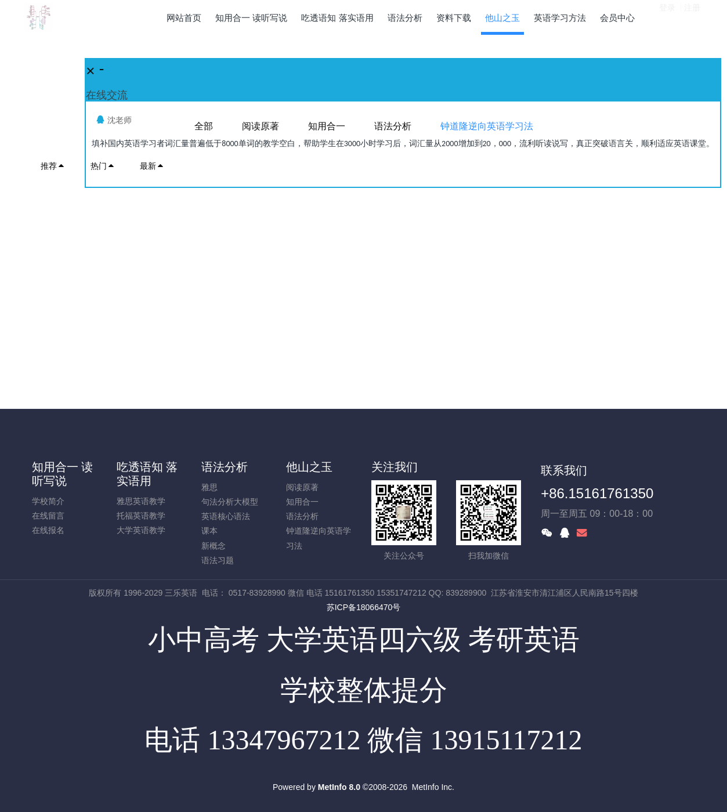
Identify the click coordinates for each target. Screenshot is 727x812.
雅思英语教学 (141, 501)
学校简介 (48, 501)
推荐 (53, 166)
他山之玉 (309, 467)
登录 (667, 16)
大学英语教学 (141, 530)
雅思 (209, 487)
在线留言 (48, 515)
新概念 (213, 545)
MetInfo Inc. (433, 787)
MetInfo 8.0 (339, 787)
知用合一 (302, 501)
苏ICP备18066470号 (364, 607)
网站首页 (184, 18)
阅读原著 (302, 487)
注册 (692, 16)
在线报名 (48, 530)
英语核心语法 (225, 516)
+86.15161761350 (597, 493)
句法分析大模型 (229, 501)
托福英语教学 (141, 515)
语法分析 (224, 467)
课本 (209, 530)
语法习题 (217, 560)
